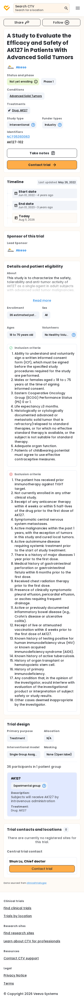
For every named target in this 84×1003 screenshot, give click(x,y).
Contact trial (42, 165)
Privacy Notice (15, 975)
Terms (9, 983)
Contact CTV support (21, 958)
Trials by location (18, 916)
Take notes (42, 153)
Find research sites (19, 933)
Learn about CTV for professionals (32, 941)
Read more (42, 300)
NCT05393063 (18, 137)
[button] (26, 96)
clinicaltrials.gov (36, 883)
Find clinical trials (17, 908)
